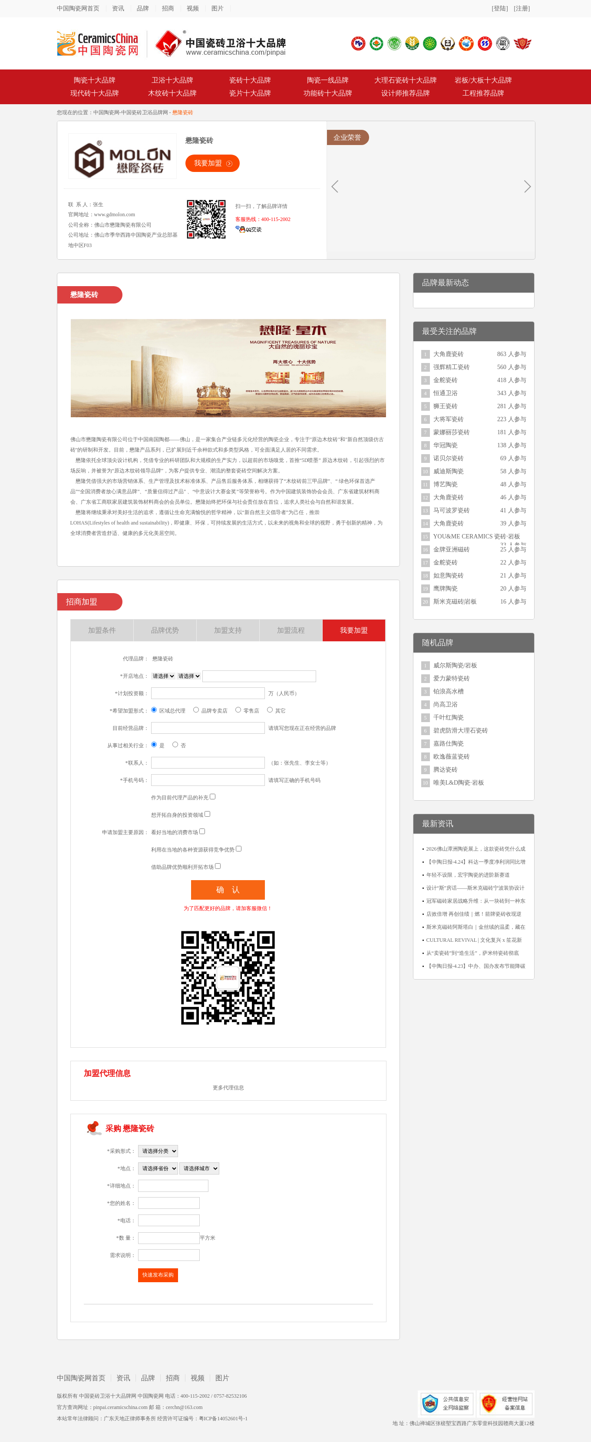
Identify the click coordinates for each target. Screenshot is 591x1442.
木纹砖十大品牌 (172, 93)
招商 (168, 8)
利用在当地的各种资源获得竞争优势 (192, 850)
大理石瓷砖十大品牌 (405, 80)
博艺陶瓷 (445, 484)
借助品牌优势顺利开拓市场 (182, 867)
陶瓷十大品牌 (95, 80)
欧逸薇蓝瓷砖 (451, 756)
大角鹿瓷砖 (448, 354)
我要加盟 (208, 163)
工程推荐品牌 (483, 93)
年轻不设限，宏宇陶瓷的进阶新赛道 (468, 875)
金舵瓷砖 (445, 380)
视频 (193, 8)
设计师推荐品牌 (405, 93)
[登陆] (500, 8)
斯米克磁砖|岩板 (455, 601)
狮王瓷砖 (445, 406)
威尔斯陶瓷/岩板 (455, 665)
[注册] (522, 8)
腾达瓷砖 (445, 769)
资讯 (118, 8)
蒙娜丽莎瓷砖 (451, 432)
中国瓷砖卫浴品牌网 (144, 112)
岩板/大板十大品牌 (483, 80)
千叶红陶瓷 (448, 717)
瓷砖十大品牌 (250, 80)
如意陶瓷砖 (448, 575)
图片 (217, 8)
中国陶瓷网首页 (78, 8)
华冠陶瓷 (445, 445)
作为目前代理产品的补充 (179, 798)
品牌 (143, 8)
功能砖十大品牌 (328, 93)
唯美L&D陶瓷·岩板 (458, 782)
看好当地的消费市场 (174, 832)
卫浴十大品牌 (172, 80)
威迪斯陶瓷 (448, 471)
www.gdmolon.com (114, 214)
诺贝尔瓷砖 (448, 458)
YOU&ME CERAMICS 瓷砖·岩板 (476, 536)
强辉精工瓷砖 (451, 367)
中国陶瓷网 (106, 112)
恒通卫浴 (445, 393)
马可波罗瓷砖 (451, 510)
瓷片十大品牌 (250, 93)
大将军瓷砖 (448, 419)
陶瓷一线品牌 (328, 80)
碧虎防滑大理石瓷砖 (460, 730)
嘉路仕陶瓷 (448, 743)
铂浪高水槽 (448, 691)
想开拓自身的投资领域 (177, 815)
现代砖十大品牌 (94, 93)
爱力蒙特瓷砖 (451, 678)
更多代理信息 (228, 1088)
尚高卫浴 (445, 704)
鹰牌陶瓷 (445, 588)
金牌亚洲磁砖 (451, 549)
